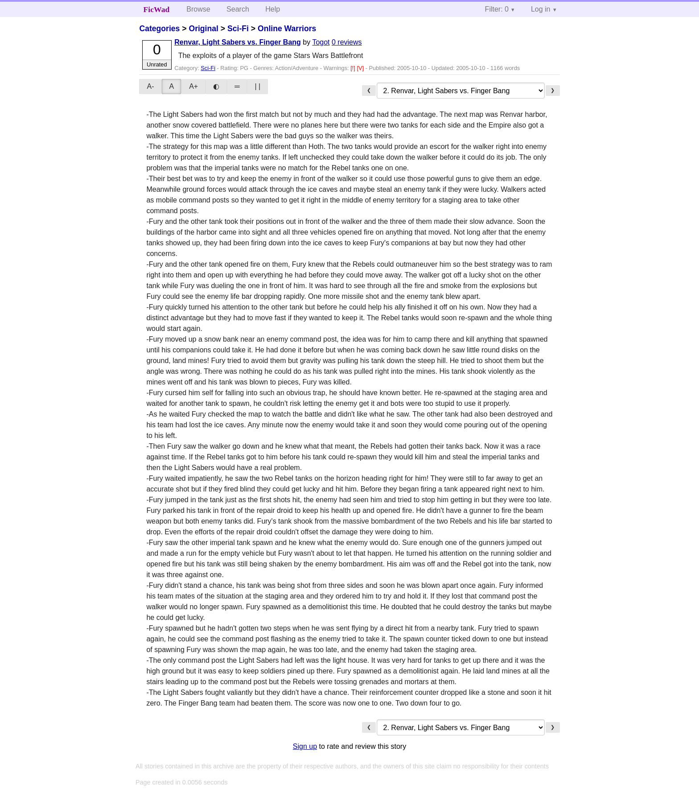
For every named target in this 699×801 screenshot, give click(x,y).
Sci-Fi (238, 28)
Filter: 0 (497, 9)
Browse (198, 9)
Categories (159, 28)
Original (203, 28)
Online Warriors (287, 28)
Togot (320, 42)
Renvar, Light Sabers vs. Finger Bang (237, 42)
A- (150, 86)
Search (237, 9)
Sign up (305, 746)
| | (257, 86)
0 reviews (347, 42)
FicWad (157, 9)
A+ (193, 86)
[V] (361, 68)
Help (272, 9)
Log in (541, 9)
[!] (353, 68)
